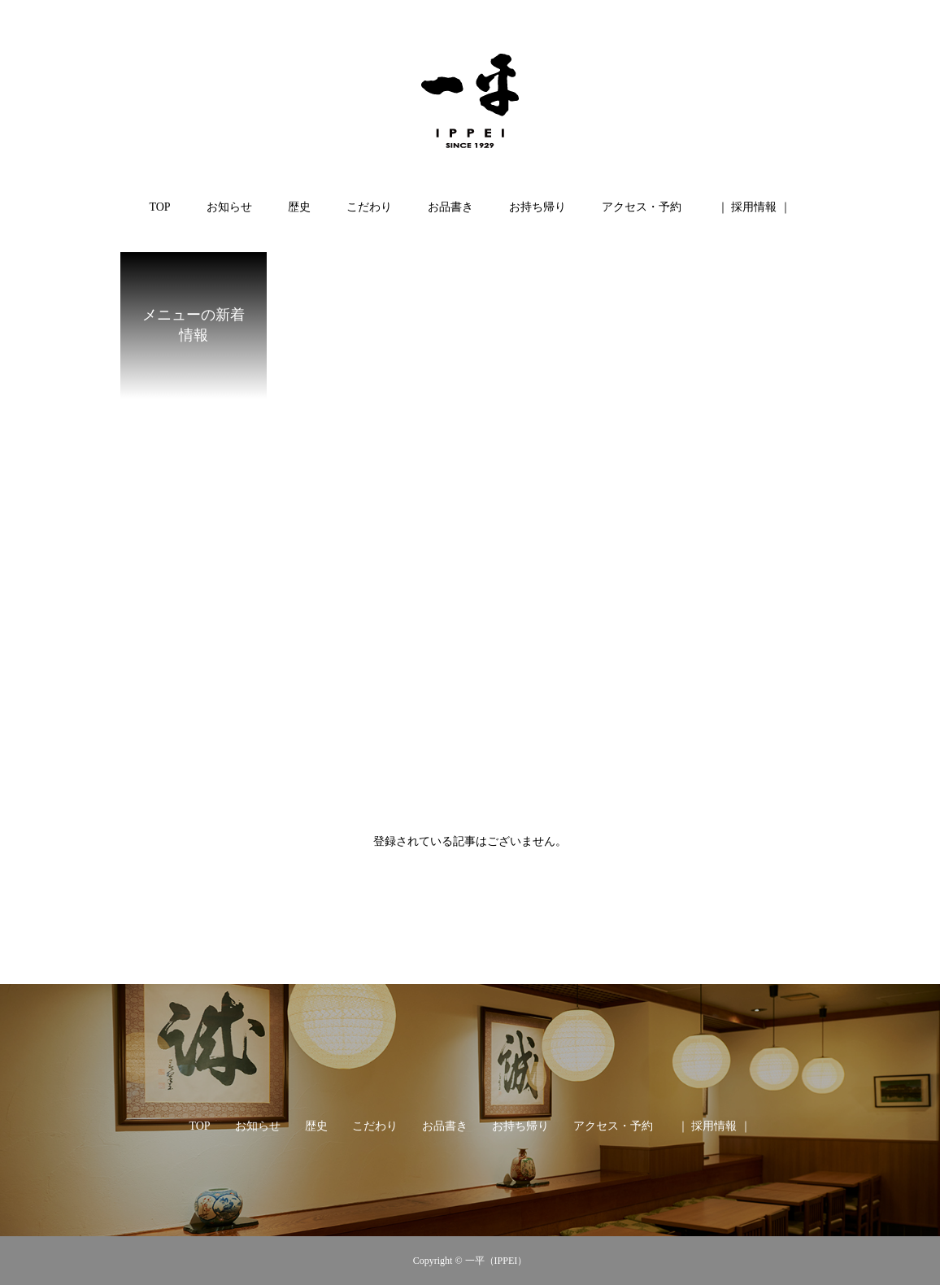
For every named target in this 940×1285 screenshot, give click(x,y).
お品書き (450, 207)
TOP (159, 207)
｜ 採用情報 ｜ (754, 207)
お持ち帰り (537, 207)
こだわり (369, 207)
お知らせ (229, 207)
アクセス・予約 (641, 207)
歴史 (299, 207)
